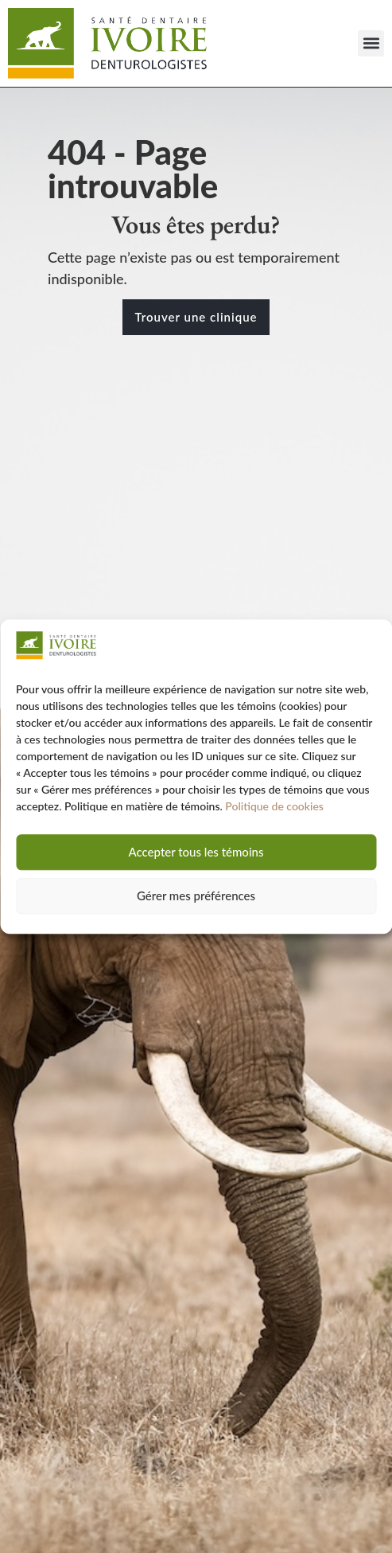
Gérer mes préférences (196, 896)
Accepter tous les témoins (196, 852)
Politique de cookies (274, 806)
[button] (371, 43)
